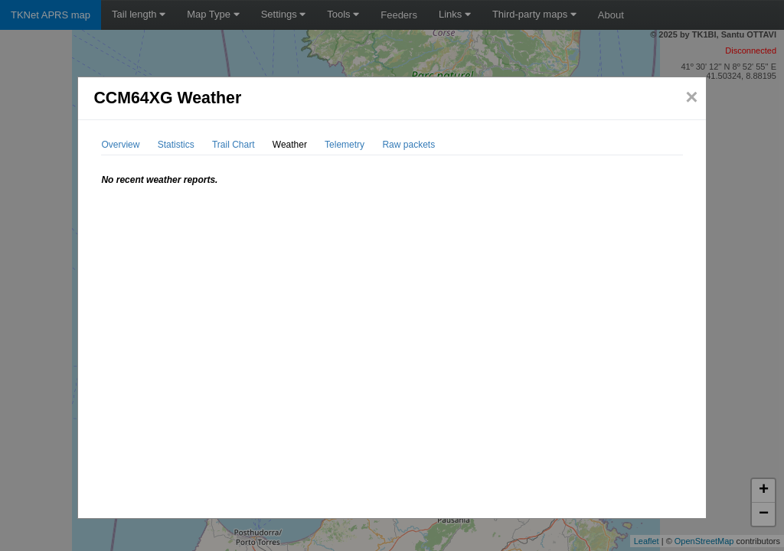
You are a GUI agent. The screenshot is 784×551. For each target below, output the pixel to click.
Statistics (176, 144)
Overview (120, 144)
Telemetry (344, 144)
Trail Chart (233, 144)
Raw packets (408, 144)
